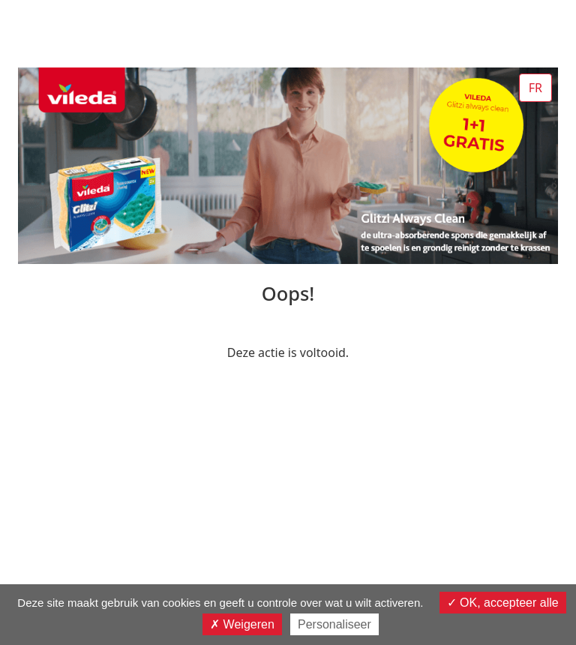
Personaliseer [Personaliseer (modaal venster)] (334, 624)
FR (535, 88)
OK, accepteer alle (503, 602)
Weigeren (242, 624)
